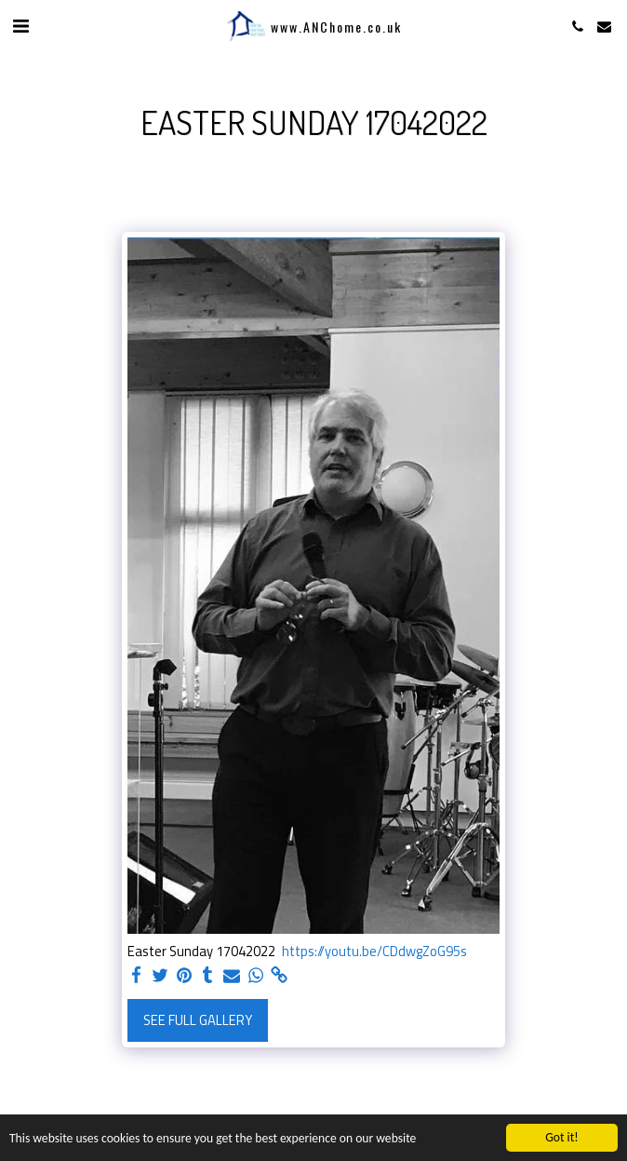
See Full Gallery (197, 1020)
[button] (20, 26)
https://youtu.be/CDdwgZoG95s (374, 951)
